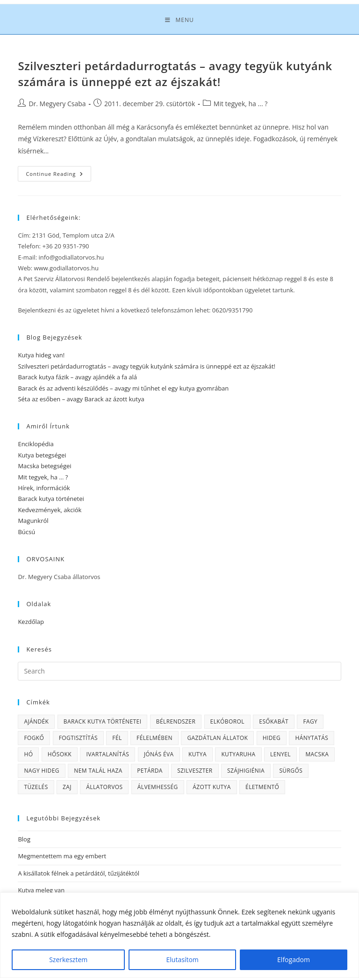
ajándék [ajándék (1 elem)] (36, 721)
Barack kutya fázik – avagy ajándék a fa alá (77, 377)
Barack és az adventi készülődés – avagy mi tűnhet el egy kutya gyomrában (123, 388)
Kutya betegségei (42, 455)
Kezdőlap (31, 621)
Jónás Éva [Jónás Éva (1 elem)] (159, 754)
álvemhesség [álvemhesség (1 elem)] (157, 787)
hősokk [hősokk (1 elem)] (60, 754)
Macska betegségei (44, 466)
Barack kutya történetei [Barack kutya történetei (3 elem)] (103, 721)
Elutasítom (182, 959)
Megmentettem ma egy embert (62, 856)
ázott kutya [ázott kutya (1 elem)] (212, 787)
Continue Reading (58, 175)
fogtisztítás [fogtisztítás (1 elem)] (78, 738)
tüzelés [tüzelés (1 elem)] (36, 787)
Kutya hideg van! (41, 355)
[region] (179, 935)
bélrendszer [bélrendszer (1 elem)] (175, 721)
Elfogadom (293, 959)
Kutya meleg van (41, 890)
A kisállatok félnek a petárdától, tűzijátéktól (78, 873)
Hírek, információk (44, 488)
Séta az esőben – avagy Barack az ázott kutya (81, 399)
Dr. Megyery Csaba (57, 103)
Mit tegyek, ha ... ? (240, 103)
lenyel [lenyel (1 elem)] (280, 754)
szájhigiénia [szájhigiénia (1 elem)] (246, 771)
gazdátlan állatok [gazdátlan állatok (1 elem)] (217, 738)
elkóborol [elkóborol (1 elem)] (227, 721)
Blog (24, 839)
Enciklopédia (35, 444)
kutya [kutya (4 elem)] (197, 754)
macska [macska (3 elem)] (317, 754)
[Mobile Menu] (179, 20)
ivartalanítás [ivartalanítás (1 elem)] (107, 754)
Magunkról (33, 520)
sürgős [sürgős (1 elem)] (290, 771)
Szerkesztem (68, 959)
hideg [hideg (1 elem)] (271, 738)
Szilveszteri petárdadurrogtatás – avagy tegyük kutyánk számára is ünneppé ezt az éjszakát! (175, 73)
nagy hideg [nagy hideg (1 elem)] (41, 771)
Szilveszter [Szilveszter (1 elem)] (194, 771)
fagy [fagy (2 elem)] (310, 721)
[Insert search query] (179, 671)
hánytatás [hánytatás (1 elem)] (311, 738)
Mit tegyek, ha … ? (43, 477)
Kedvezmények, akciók (49, 510)
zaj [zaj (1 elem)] (67, 787)
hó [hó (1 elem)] (28, 754)
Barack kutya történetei (51, 498)
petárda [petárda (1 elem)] (150, 771)
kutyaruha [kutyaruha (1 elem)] (238, 754)
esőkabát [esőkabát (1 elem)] (273, 721)
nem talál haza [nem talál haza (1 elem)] (98, 771)
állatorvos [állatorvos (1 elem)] (104, 787)
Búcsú (26, 532)
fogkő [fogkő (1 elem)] (34, 738)
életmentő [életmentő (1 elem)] (262, 787)
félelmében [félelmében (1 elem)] (154, 738)
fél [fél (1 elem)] (117, 738)
